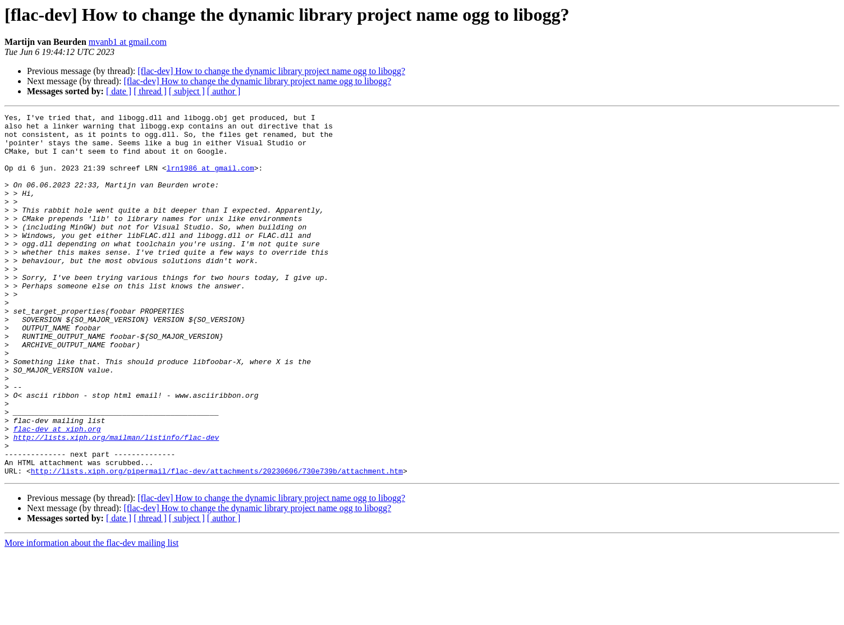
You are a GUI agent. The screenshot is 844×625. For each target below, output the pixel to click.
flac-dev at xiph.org (57, 493)
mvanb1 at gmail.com (128, 42)
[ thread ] (150, 91)
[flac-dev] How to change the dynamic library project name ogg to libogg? (271, 71)
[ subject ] (187, 91)
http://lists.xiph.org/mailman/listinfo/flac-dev (116, 503)
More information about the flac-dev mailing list (91, 615)
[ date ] (118, 91)
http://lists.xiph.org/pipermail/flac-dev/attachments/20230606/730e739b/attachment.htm (217, 543)
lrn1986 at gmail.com (210, 179)
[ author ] (224, 91)
